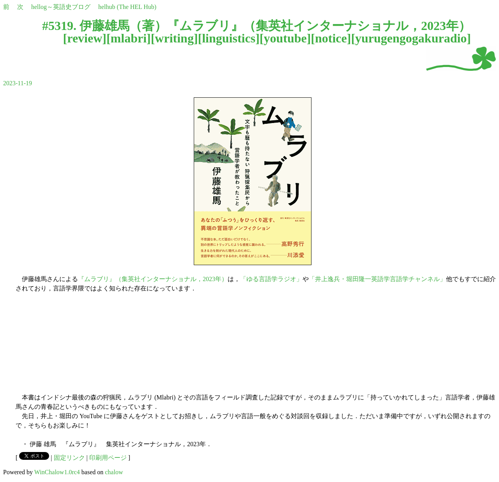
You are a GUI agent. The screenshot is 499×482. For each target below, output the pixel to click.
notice (331, 38)
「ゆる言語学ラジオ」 (271, 279)
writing (174, 38)
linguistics (228, 38)
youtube (285, 38)
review (84, 38)
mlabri (129, 38)
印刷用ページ (108, 457)
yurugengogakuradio (411, 38)
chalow (114, 472)
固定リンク (69, 457)
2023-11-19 (17, 83)
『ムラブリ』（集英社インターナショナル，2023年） (153, 279)
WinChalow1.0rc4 (57, 472)
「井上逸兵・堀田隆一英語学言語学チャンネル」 (377, 279)
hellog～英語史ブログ (60, 7)
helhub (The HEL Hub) (127, 7)
